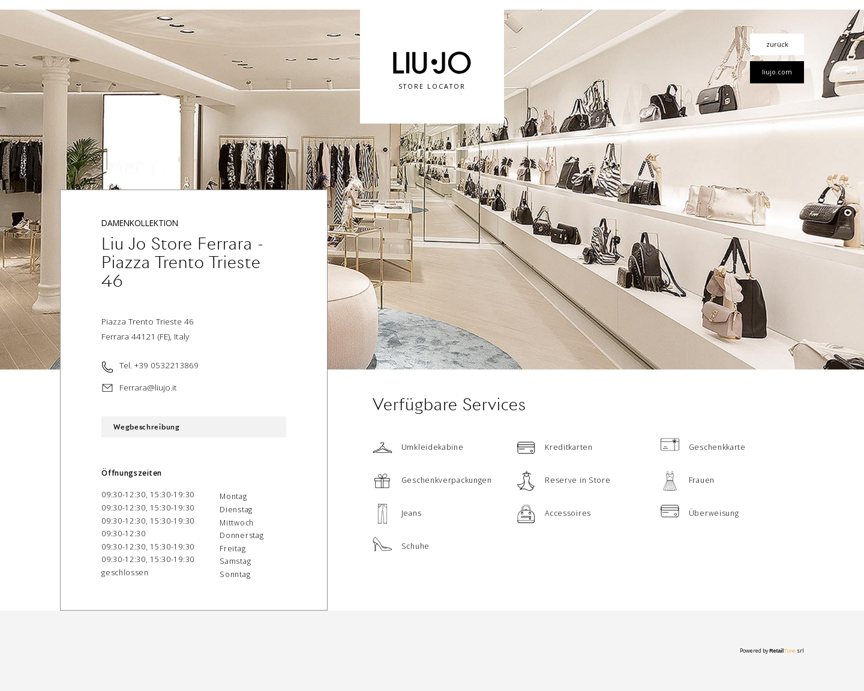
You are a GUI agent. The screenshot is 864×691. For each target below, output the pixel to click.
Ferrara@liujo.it (148, 387)
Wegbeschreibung (146, 426)
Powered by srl (772, 651)
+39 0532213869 (166, 365)
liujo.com (777, 71)
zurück (777, 44)
